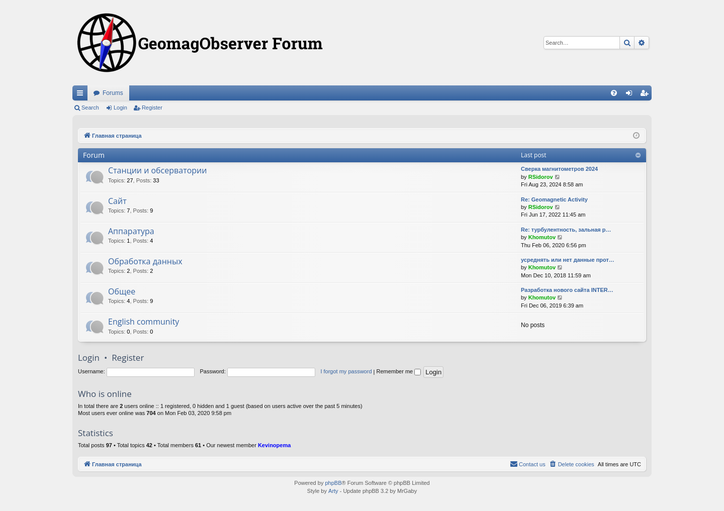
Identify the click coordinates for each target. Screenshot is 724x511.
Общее (121, 291)
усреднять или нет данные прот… (567, 260)
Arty (333, 491)
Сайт (117, 201)
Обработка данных (145, 261)
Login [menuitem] (631, 94)
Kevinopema (274, 445)
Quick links (81, 94)
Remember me (398, 371)
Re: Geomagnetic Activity (554, 199)
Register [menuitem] (646, 94)
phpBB (333, 483)
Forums (113, 92)
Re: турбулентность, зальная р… (566, 230)
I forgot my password (346, 371)
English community (143, 321)
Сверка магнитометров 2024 (559, 169)
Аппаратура (131, 231)
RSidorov (540, 177)
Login (120, 108)
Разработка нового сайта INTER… (567, 290)
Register (152, 108)
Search (90, 108)
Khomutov (542, 237)
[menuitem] (613, 92)
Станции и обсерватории (157, 170)
